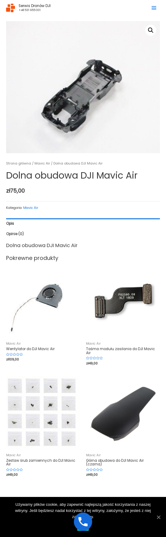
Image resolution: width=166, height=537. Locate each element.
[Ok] (158, 517)
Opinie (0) (15, 233)
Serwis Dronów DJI (35, 5)
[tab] (83, 223)
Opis (10, 223)
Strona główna (18, 163)
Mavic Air (42, 163)
